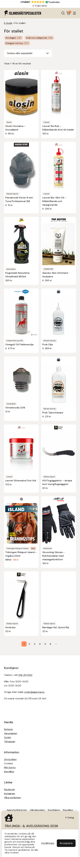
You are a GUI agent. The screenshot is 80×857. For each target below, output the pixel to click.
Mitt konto (10, 767)
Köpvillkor (9, 771)
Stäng (70, 817)
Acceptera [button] (66, 843)
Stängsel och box (17, 43)
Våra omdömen (12, 797)
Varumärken (10, 733)
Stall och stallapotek (39, 38)
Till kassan (9, 741)
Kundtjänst (54, 810)
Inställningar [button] (47, 843)
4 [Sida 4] (40, 643)
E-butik (8, 23)
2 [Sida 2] (29, 643)
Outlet (7, 737)
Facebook (9, 789)
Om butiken (10, 759)
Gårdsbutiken (37, 810)
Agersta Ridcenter (17, 810)
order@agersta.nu (34, 692)
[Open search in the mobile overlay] (62, 13)
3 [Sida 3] (34, 643)
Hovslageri (13, 38)
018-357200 (25, 675)
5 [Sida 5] (45, 643)
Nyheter (8, 729)
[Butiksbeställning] (28, 53)
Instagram (9, 793)
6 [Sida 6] (50, 643)
